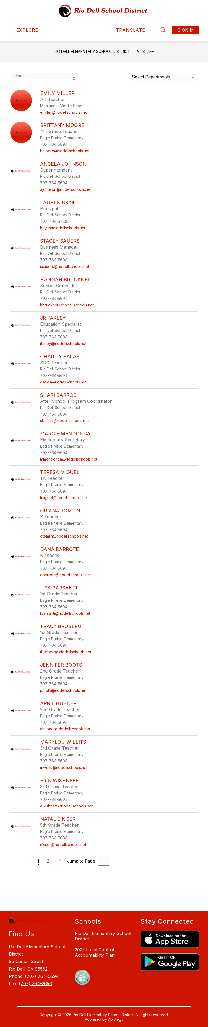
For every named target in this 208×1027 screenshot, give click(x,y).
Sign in (186, 30)
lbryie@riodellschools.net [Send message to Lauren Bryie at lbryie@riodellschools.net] (62, 228)
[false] (45, 76)
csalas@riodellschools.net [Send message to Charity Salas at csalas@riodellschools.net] (63, 382)
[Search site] (163, 30)
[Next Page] (60, 861)
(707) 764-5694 (42, 976)
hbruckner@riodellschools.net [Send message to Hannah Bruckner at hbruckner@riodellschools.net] (67, 305)
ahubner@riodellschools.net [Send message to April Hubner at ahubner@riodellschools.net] (65, 729)
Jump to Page (81, 861)
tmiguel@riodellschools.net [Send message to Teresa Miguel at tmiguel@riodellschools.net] (64, 497)
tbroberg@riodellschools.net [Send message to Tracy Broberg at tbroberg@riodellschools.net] (65, 651)
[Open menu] (23, 30)
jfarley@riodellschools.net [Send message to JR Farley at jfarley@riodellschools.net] (63, 343)
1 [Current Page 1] (38, 861)
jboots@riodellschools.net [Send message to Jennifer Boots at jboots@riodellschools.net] (63, 690)
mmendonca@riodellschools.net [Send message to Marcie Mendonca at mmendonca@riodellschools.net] (68, 459)
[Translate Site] (134, 30)
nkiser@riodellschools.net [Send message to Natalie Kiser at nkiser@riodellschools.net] (63, 844)
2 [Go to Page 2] (48, 861)
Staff (148, 51)
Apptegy (115, 1019)
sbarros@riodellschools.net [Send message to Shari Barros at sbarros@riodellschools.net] (64, 420)
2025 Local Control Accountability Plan (95, 952)
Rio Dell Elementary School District (92, 51)
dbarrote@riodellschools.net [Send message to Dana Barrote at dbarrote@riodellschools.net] (65, 574)
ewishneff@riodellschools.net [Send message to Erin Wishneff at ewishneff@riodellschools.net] (66, 806)
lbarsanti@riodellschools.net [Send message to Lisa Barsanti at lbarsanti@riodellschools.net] (65, 613)
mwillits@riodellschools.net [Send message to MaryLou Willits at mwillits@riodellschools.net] (63, 767)
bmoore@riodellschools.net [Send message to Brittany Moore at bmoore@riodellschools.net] (64, 150)
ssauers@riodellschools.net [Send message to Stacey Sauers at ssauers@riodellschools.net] (64, 266)
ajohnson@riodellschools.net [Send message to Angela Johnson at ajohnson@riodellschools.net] (66, 189)
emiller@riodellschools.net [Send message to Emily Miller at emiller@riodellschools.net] (63, 112)
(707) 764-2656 (35, 983)
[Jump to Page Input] (103, 861)
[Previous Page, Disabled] (27, 861)
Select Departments (151, 77)
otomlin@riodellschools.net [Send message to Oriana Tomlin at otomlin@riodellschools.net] (64, 536)
